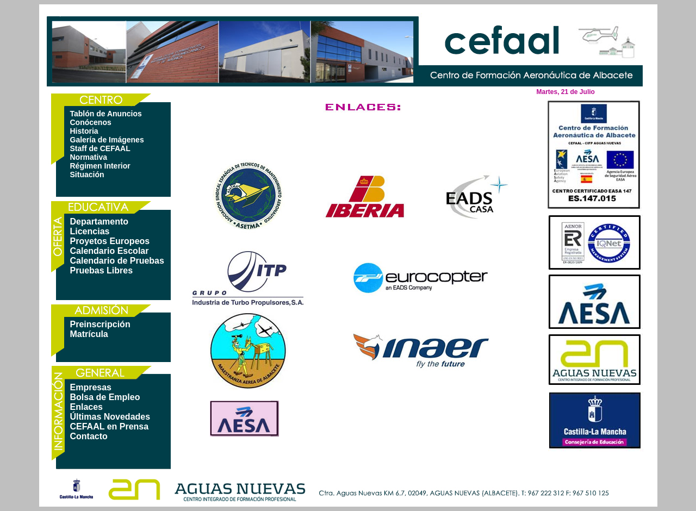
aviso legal (356, 463)
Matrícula (89, 334)
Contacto (89, 436)
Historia (84, 131)
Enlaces (86, 407)
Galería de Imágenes (107, 139)
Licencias (90, 231)
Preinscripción (100, 324)
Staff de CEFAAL (100, 148)
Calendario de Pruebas (117, 260)
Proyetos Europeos (110, 241)
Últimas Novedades (110, 416)
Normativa (88, 157)
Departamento (99, 221)
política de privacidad (433, 463)
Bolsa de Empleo (105, 397)
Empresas (91, 387)
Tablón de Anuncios (106, 113)
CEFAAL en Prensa (109, 426)
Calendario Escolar (109, 251)
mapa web (303, 463)
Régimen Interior (100, 165)
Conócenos (90, 122)
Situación (87, 174)
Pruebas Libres (101, 270)
